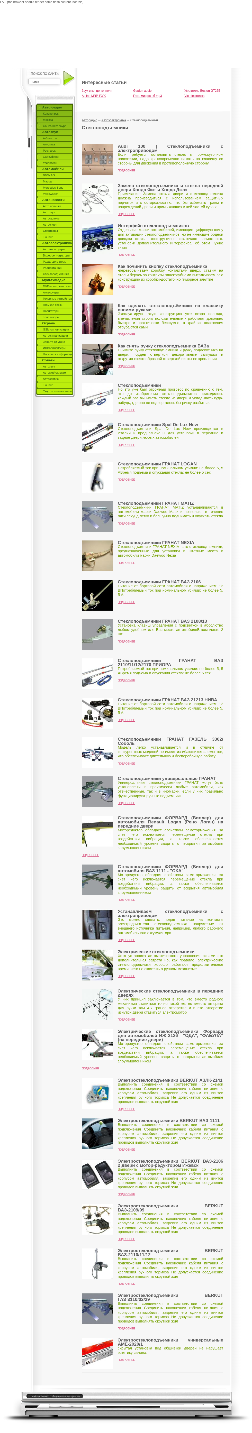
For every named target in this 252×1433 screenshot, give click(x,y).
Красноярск (51, 113)
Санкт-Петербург (54, 125)
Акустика (49, 144)
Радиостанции (52, 267)
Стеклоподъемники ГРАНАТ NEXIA (156, 542)
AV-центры (50, 138)
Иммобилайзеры (54, 348)
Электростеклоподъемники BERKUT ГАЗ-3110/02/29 (170, 1297)
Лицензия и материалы (66, 1396)
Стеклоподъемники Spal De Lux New (158, 424)
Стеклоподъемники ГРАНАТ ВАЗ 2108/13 (162, 621)
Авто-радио (52, 107)
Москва (48, 119)
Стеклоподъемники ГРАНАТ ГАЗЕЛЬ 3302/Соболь (170, 741)
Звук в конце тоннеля (97, 91)
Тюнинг (48, 236)
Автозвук (50, 132)
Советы (48, 360)
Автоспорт (50, 224)
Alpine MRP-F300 (94, 96)
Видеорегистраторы (56, 255)
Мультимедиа (54, 280)
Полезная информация (58, 354)
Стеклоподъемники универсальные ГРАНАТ (167, 778)
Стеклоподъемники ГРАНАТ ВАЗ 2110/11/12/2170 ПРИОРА (170, 662)
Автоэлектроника (57, 243)
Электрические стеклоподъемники (156, 951)
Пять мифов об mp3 (147, 96)
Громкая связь (52, 304)
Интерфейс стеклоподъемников (153, 225)
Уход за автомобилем (57, 391)
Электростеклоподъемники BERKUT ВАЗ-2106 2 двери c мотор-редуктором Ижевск (170, 1163)
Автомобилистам (54, 372)
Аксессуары (51, 292)
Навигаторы (51, 311)
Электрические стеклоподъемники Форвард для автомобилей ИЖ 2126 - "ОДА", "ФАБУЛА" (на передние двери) (170, 1035)
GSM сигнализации (56, 329)
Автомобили (53, 169)
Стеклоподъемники (56, 273)
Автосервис (51, 378)
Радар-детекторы (54, 261)
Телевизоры (51, 317)
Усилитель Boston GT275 (202, 91)
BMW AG (49, 175)
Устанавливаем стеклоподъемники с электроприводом (170, 913)
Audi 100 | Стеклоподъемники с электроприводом (170, 148)
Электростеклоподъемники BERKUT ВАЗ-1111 (169, 1120)
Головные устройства (57, 298)
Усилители (50, 162)
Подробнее (126, 170)
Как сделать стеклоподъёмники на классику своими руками (170, 307)
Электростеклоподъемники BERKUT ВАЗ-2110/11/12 (170, 1252)
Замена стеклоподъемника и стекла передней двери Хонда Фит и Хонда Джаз (170, 187)
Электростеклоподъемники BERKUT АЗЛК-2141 (170, 1080)
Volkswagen (51, 193)
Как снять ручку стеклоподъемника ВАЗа (163, 345)
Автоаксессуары (54, 249)
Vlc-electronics (194, 96)
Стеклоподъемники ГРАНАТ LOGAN (157, 463)
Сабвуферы (51, 156)
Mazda (47, 181)
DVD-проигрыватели (56, 286)
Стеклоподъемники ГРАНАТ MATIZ (156, 503)
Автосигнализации (55, 335)
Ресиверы (49, 150)
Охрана (48, 323)
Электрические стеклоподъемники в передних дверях (170, 993)
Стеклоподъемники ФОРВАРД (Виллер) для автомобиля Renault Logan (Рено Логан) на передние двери (170, 822)
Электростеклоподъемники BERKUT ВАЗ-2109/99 (170, 1207)
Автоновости (53, 200)
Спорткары (50, 230)
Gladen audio (142, 91)
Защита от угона (54, 341)
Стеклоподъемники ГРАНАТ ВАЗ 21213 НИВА (167, 699)
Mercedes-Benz (53, 187)
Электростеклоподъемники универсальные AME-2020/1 (170, 1342)
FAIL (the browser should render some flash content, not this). (42, 2)
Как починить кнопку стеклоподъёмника (162, 266)
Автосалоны (51, 218)
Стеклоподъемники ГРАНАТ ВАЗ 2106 (159, 581)
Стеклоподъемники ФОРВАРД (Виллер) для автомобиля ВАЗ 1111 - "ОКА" (170, 868)
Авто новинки (52, 206)
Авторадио (89, 120)
